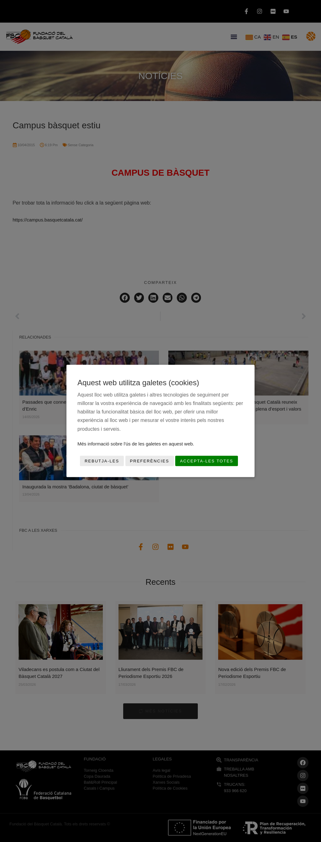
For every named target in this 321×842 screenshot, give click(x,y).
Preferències (149, 461)
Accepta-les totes (206, 461)
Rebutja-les (102, 461)
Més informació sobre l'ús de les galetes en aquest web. (135, 443)
